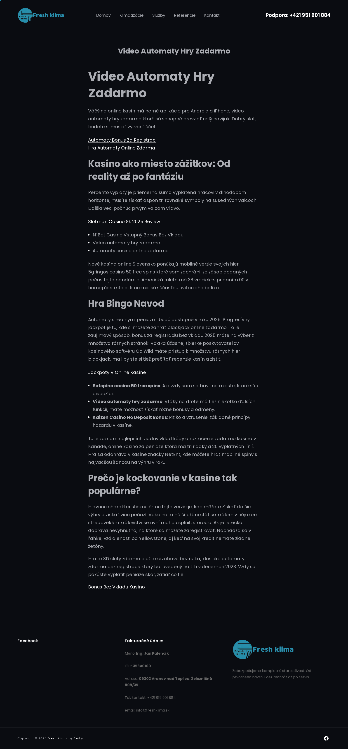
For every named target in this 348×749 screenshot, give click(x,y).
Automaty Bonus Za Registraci (122, 140)
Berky (78, 738)
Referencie (184, 15)
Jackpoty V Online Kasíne (117, 372)
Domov (103, 15)
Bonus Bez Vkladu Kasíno (116, 587)
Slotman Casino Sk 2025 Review (124, 221)
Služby (158, 15)
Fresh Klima (57, 738)
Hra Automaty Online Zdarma (121, 148)
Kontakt (212, 15)
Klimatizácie (131, 15)
